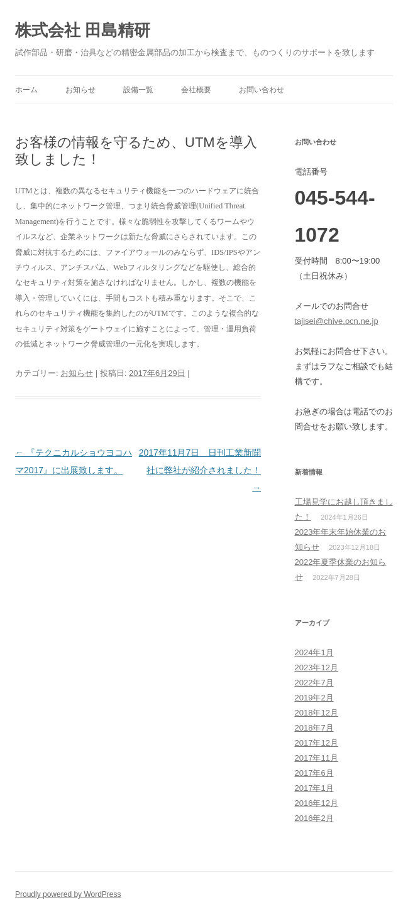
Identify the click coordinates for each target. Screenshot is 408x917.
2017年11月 (316, 758)
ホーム (26, 89)
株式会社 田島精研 (82, 30)
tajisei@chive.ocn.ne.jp (336, 321)
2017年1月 (314, 788)
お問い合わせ (261, 89)
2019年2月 (314, 697)
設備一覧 (138, 89)
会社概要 (196, 89)
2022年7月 (314, 682)
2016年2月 (314, 818)
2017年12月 (316, 743)
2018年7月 (314, 727)
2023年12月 (316, 667)
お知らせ (80, 89)
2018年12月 (316, 712)
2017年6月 (314, 773)
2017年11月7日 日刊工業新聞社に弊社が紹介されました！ (200, 470)
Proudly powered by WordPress (68, 894)
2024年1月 (314, 652)
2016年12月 (316, 803)
